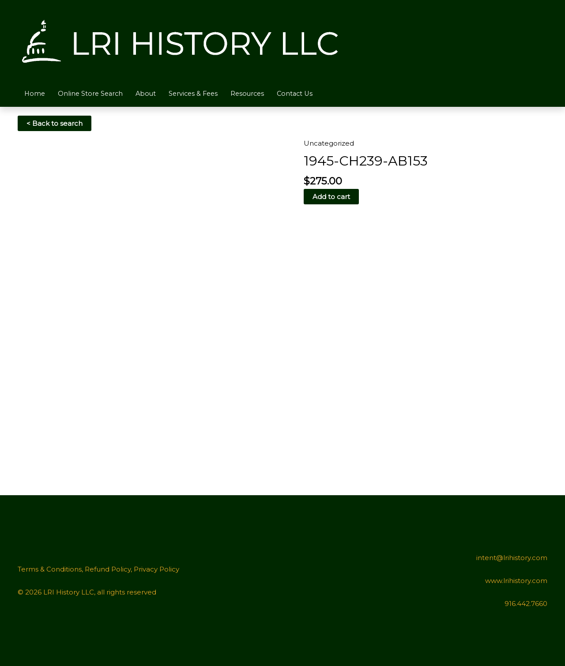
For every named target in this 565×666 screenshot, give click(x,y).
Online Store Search (92, 93)
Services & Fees (200, 93)
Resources (256, 93)
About (150, 93)
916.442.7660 (526, 603)
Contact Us (306, 93)
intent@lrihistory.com (511, 557)
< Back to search (54, 123)
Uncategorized (329, 143)
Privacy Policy (156, 569)
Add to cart (331, 196)
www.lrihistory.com (516, 580)
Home (35, 93)
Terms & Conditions (50, 569)
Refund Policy (108, 569)
